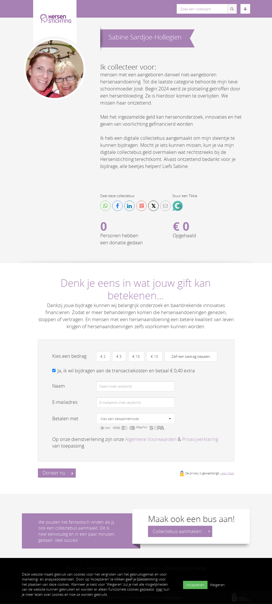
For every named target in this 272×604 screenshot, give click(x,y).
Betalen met (65, 419)
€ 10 (136, 356)
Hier (159, 589)
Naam (58, 386)
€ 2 (103, 356)
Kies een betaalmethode (120, 419)
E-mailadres (64, 402)
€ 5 (119, 356)
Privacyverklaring (200, 439)
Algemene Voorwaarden (150, 439)
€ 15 (155, 356)
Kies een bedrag (69, 356)
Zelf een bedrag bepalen (191, 356)
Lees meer (227, 473)
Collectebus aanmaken (181, 531)
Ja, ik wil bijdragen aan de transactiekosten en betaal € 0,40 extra (126, 370)
